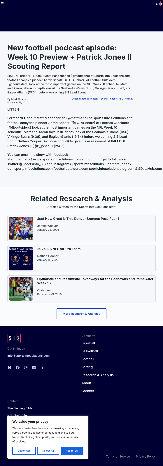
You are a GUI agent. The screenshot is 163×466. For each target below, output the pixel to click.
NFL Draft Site (17, 415)
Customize (24, 450)
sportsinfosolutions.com (33, 169)
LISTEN (13, 109)
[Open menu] (2, 3)
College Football (80, 98)
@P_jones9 (43, 146)
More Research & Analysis (81, 314)
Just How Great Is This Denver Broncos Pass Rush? (78, 219)
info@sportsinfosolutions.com (28, 355)
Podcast (128, 98)
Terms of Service (118, 456)
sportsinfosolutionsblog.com (111, 169)
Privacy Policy (146, 456)
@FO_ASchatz (83, 123)
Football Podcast (109, 98)
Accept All (72, 450)
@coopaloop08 (55, 141)
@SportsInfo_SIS (32, 164)
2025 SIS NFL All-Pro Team (59, 249)
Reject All (48, 450)
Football (94, 98)
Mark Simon (18, 99)
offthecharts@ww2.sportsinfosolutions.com (46, 159)
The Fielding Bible (19, 408)
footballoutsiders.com (71, 169)
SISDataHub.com (148, 169)
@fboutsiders (19, 127)
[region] (47, 437)
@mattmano (77, 118)
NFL (121, 98)
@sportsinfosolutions (87, 164)
